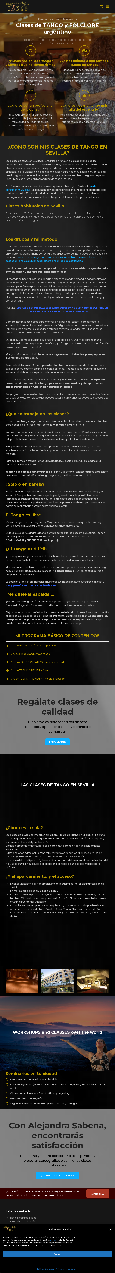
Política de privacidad (66, 1269)
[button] (110, 1229)
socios (53, 1240)
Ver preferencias (57, 1262)
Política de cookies (45, 1269)
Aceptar (57, 1254)
